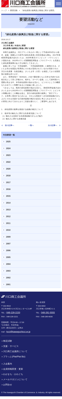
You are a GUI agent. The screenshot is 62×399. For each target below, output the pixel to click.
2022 (8, 162)
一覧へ (31, 125)
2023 (8, 155)
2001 (8, 284)
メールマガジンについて (15, 379)
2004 (8, 264)
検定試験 (7, 341)
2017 (8, 182)
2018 (8, 176)
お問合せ (7, 384)
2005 (8, 257)
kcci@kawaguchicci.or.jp (18, 331)
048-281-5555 (48, 312)
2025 (8, 142)
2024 (8, 148)
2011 (8, 223)
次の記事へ (52, 125)
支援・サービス (11, 346)
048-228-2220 (13, 312)
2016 (8, 189)
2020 (8, 169)
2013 (8, 210)
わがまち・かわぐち (13, 374)
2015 (8, 196)
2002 (8, 278)
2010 (8, 230)
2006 (8, 250)
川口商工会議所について (15, 351)
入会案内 (7, 364)
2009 (8, 237)
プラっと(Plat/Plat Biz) (14, 356)
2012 (8, 216)
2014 (8, 203)
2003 (8, 271)
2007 (8, 244)
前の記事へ (9, 125)
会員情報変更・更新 (13, 369)
